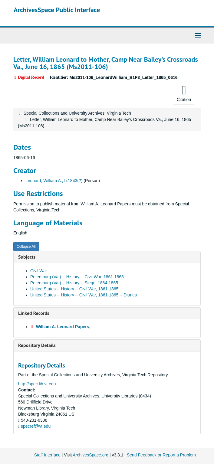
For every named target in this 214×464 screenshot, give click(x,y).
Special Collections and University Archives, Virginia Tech (77, 113)
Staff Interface (47, 455)
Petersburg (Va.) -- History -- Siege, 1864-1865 (74, 282)
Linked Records (33, 313)
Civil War (38, 270)
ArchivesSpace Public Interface (57, 9)
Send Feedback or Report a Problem (161, 455)
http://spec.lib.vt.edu (37, 383)
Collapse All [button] (26, 246)
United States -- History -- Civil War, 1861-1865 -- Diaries (83, 294)
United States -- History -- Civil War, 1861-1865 (74, 288)
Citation (184, 93)
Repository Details (37, 345)
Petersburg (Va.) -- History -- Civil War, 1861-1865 (77, 276)
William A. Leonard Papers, (63, 326)
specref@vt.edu (36, 426)
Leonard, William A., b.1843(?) (53, 180)
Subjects (26, 257)
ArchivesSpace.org (90, 455)
